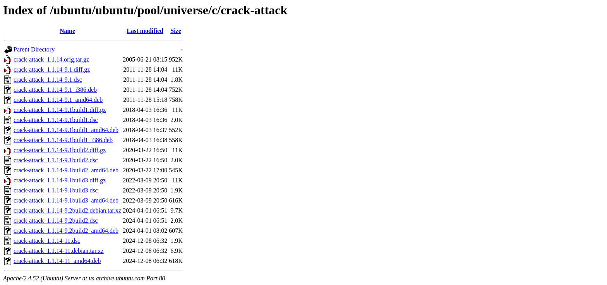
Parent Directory (34, 49)
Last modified (145, 30)
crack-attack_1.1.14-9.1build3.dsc (56, 190)
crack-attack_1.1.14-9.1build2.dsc (56, 160)
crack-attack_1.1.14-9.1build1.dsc (56, 120)
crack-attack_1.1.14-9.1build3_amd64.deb (66, 200)
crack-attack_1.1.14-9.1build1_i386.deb (63, 140)
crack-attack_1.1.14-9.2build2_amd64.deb (66, 230)
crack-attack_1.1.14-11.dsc (47, 240)
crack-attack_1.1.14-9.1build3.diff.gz (60, 180)
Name (67, 30)
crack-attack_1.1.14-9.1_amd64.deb (58, 99)
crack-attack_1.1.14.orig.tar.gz (51, 59)
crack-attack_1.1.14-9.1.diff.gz (52, 69)
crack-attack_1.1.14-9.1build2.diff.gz (60, 150)
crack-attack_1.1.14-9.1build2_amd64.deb (66, 170)
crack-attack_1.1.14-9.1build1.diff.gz (60, 109)
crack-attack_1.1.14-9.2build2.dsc (56, 220)
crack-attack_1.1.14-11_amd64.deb (57, 261)
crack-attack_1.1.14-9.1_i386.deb (55, 89)
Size (175, 30)
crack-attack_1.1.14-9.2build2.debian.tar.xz (67, 210)
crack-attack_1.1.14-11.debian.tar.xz (59, 250)
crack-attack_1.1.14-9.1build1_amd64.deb (66, 130)
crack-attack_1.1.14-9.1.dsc (48, 79)
